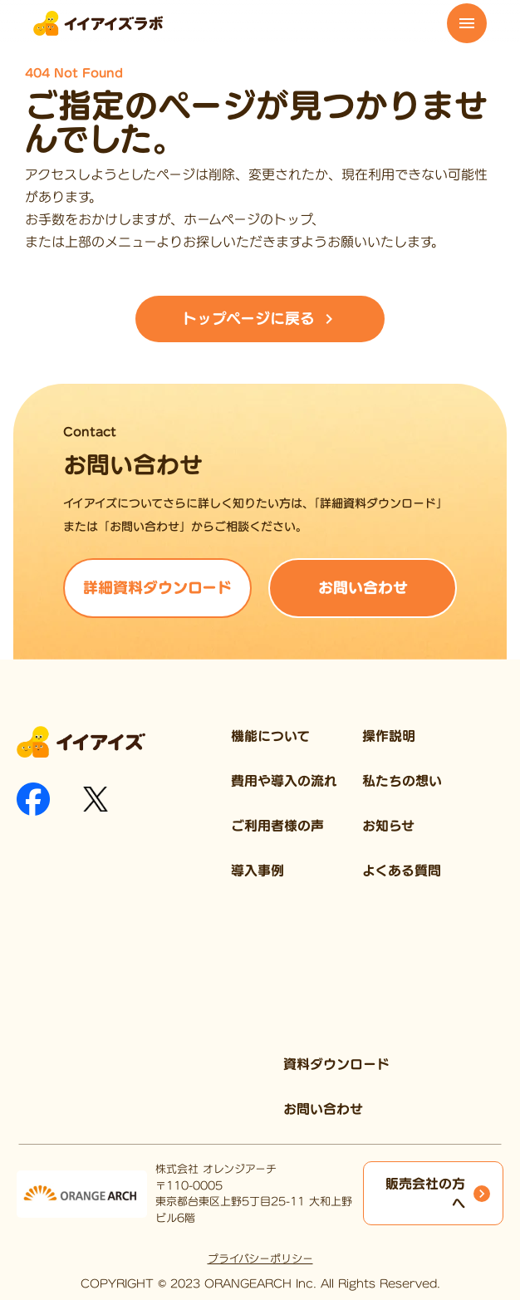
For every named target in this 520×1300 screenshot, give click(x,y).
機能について (270, 736)
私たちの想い (402, 781)
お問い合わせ (323, 1109)
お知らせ (388, 826)
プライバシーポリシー (260, 1259)
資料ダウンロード (336, 1064)
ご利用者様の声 (277, 826)
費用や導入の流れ (284, 781)
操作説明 (388, 736)
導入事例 (257, 871)
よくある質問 (401, 871)
